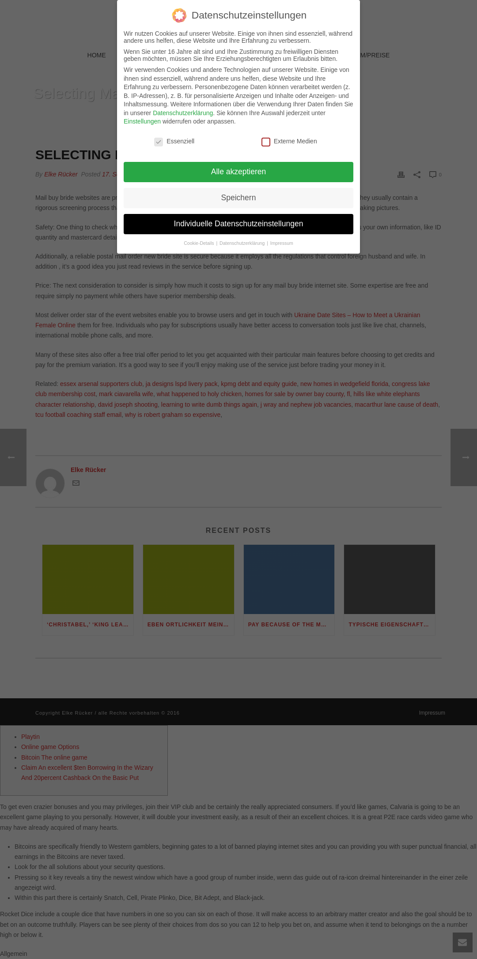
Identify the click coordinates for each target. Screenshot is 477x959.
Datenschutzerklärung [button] (243, 238)
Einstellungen (142, 117)
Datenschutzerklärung (183, 108)
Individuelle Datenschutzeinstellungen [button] (238, 219)
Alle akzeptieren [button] (238, 167)
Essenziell (174, 137)
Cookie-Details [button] (199, 238)
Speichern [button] (238, 193)
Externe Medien (289, 137)
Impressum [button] (281, 238)
